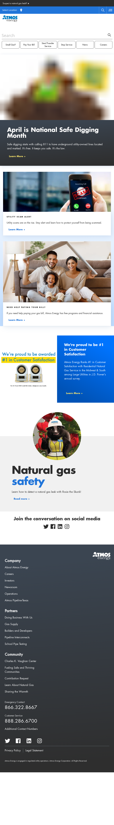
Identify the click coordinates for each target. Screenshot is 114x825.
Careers (103, 45)
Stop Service (66, 45)
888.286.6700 (21, 721)
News (85, 45)
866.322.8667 (21, 707)
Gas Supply (11, 624)
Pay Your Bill (29, 45)
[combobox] (57, 41)
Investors (9, 580)
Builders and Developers (18, 630)
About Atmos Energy (16, 567)
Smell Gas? (11, 45)
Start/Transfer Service (48, 44)
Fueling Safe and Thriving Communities (19, 669)
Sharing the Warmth (16, 691)
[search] (109, 35)
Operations (11, 593)
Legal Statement (34, 750)
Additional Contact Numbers (21, 729)
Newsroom (11, 587)
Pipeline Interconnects (17, 637)
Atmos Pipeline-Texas (16, 600)
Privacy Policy (13, 750)
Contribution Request (16, 678)
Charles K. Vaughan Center (20, 661)
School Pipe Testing (16, 644)
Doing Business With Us (18, 617)
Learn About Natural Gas (19, 685)
